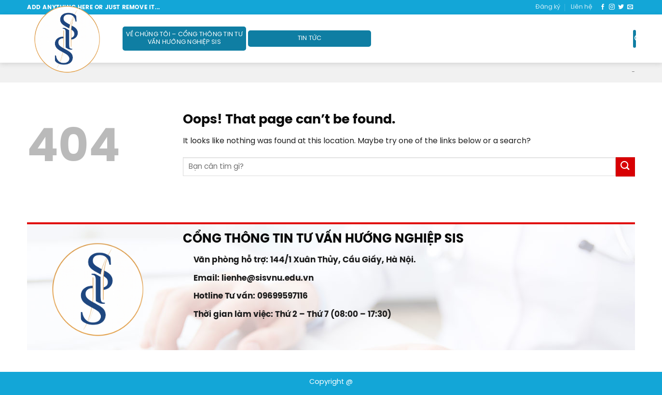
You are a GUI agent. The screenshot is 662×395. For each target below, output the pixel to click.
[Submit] (625, 166)
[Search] (634, 38)
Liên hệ (582, 7)
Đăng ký (548, 7)
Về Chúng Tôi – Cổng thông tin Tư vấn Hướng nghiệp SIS (184, 38)
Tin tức (310, 38)
